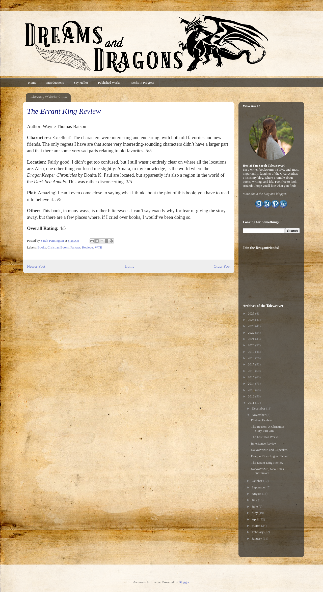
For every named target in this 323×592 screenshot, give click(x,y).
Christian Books (58, 247)
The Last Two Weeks (264, 437)
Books (42, 247)
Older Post (222, 266)
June (255, 506)
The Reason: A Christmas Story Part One (267, 428)
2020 (251, 345)
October (257, 481)
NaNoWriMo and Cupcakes (269, 450)
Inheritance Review (263, 443)
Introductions (55, 82)
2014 (251, 383)
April (256, 519)
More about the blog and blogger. (265, 194)
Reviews (87, 247)
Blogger (184, 582)
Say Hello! (81, 82)
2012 (251, 396)
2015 (251, 377)
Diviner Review (261, 420)
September (259, 487)
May (255, 513)
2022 (251, 332)
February (258, 532)
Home (32, 82)
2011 (251, 402)
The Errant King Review (267, 462)
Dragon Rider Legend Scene (269, 456)
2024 (251, 320)
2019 (251, 352)
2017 (251, 364)
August (257, 493)
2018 (251, 358)
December (259, 408)
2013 (251, 390)
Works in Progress (142, 82)
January (257, 538)
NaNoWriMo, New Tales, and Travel (267, 471)
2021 (251, 339)
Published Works (109, 82)
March (256, 525)
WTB (98, 247)
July (255, 500)
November (259, 415)
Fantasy (75, 247)
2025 (251, 313)
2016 (251, 371)
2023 (251, 326)
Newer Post (36, 266)
